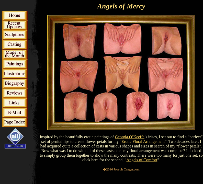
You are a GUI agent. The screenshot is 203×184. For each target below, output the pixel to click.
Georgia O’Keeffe (129, 137)
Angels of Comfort (141, 160)
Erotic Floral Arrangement (143, 141)
